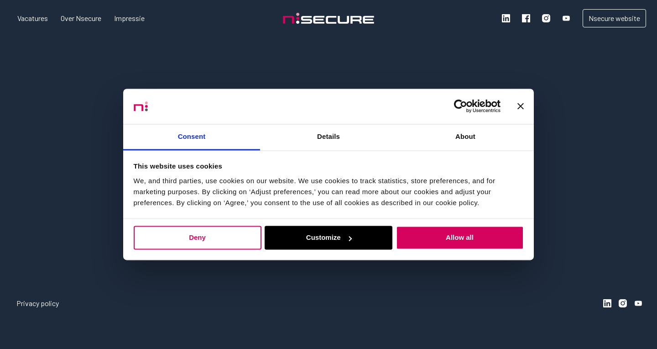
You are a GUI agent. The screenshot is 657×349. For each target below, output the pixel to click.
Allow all (460, 238)
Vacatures (32, 18)
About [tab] (465, 136)
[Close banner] (520, 106)
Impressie (129, 18)
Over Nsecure (81, 18)
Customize (329, 238)
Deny (197, 238)
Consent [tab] (192, 136)
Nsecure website (614, 18)
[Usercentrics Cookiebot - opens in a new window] (461, 106)
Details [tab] (328, 136)
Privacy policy (37, 303)
